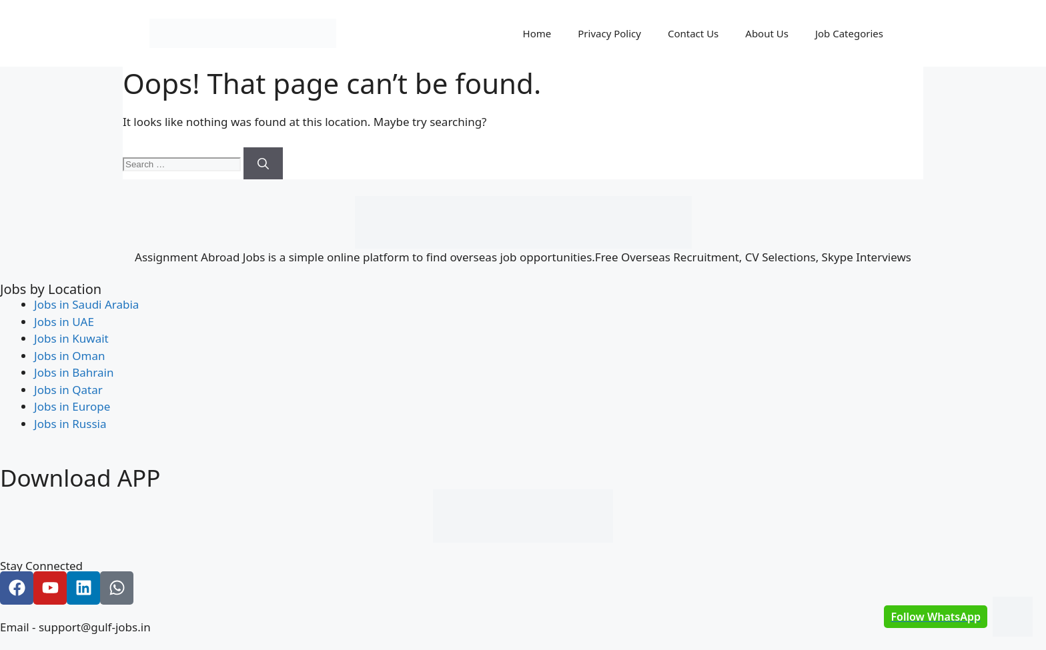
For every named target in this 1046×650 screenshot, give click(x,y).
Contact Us (693, 33)
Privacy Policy (609, 33)
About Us (767, 33)
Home (537, 33)
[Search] (263, 163)
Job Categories (849, 33)
